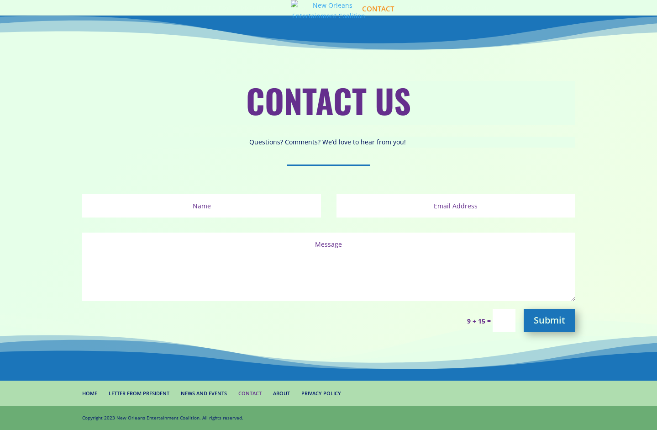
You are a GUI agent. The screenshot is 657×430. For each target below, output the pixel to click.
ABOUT (417, 9)
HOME (171, 9)
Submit (549, 320)
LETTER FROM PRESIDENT (235, 9)
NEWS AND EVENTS (319, 9)
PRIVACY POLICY (468, 9)
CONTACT (378, 9)
